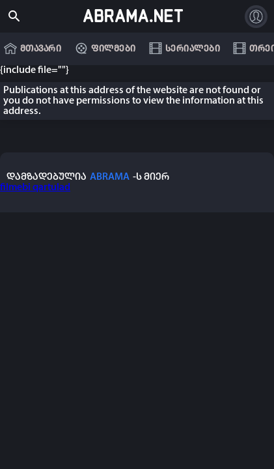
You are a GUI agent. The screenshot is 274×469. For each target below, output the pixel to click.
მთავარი (41, 49)
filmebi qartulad (35, 187)
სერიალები (193, 49)
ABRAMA (110, 177)
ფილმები (113, 49)
